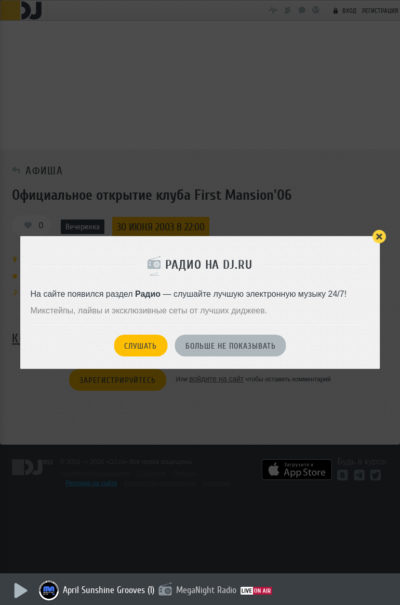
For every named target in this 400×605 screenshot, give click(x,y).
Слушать (140, 346)
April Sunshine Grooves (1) (109, 590)
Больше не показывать (230, 346)
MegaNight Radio (207, 590)
